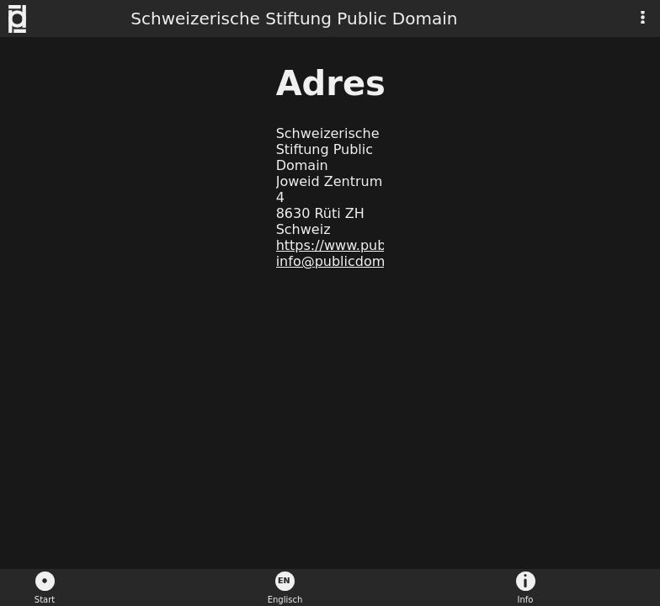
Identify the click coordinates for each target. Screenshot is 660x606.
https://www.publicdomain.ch (373, 245)
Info (526, 599)
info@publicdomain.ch (351, 261)
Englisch (285, 599)
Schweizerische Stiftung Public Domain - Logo (25, 19)
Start (45, 599)
